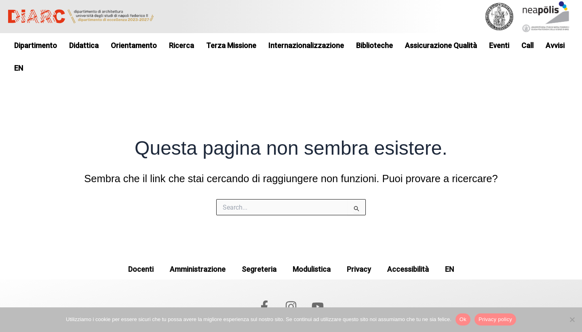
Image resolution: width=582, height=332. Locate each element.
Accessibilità (408, 250)
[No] (572, 319)
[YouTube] (318, 288)
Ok (463, 319)
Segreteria (259, 250)
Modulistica (312, 250)
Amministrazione (198, 250)
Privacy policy (495, 319)
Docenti (141, 250)
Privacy (359, 250)
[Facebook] (264, 288)
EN (449, 250)
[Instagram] (291, 288)
